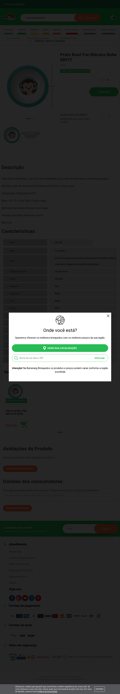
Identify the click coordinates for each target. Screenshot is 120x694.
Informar (100, 358)
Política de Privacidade (47, 691)
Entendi (99, 689)
